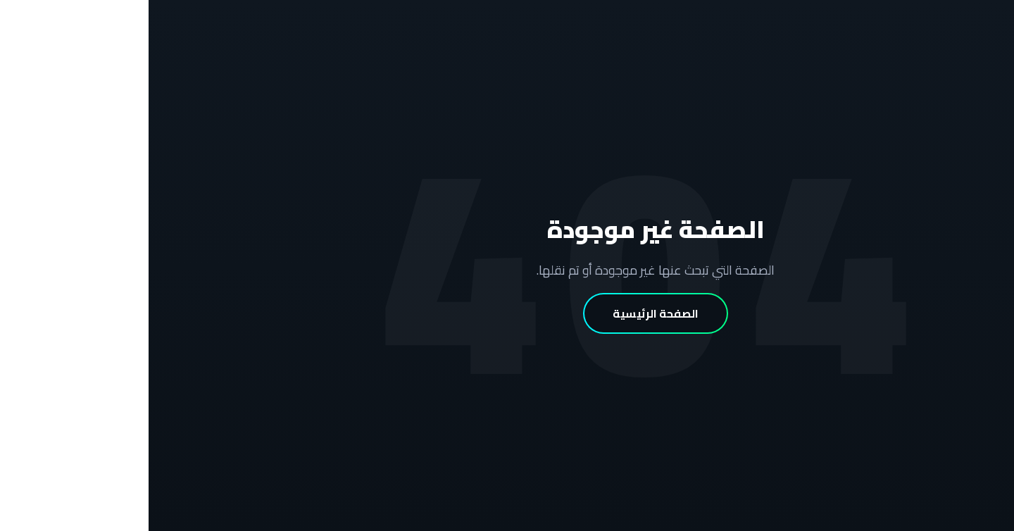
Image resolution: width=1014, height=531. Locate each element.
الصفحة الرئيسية (507, 313)
